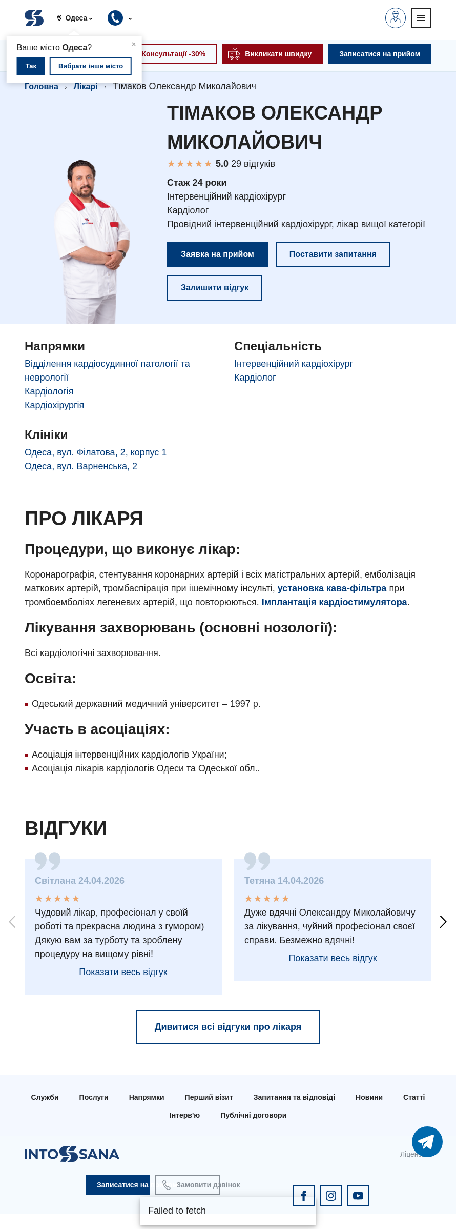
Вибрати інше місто (90, 66)
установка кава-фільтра (332, 588)
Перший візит (209, 1097)
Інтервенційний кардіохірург (293, 364)
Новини (369, 1097)
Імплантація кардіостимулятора (334, 602)
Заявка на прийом (217, 254)
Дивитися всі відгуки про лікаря (228, 1027)
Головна (41, 86)
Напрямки (146, 1097)
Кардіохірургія (54, 405)
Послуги (94, 1097)
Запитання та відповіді (294, 1097)
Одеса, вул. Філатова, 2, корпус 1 (96, 452)
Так (31, 66)
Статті (414, 1097)
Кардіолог (255, 377)
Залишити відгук (214, 287)
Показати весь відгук (123, 972)
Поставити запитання (333, 254)
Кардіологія (49, 391)
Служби (45, 1097)
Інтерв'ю (185, 1115)
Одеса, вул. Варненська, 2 (81, 466)
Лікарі (86, 86)
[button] (79, 18)
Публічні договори (253, 1115)
